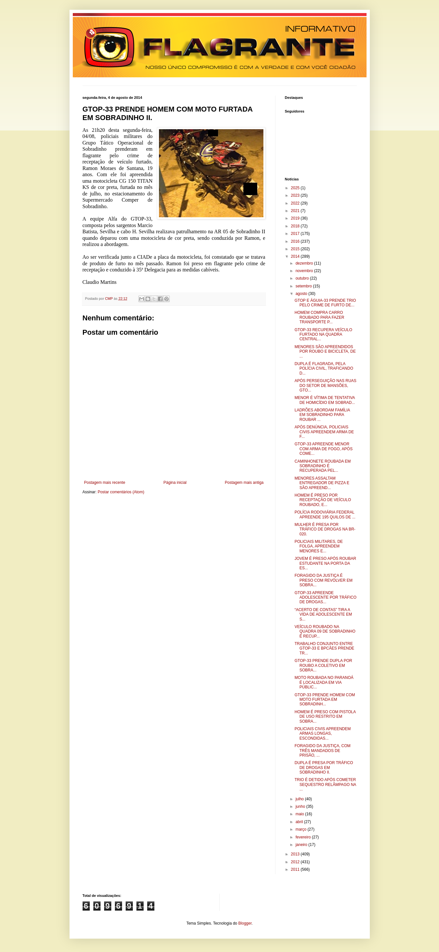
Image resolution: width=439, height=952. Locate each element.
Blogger (245, 923)
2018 (296, 226)
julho (300, 799)
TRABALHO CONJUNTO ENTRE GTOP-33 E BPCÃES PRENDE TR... (324, 648)
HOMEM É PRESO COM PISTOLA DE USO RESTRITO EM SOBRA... (324, 717)
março (301, 829)
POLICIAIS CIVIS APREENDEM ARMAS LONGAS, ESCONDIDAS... (322, 734)
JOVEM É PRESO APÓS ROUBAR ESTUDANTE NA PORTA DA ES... (325, 563)
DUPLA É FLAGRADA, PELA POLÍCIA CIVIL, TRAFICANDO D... (323, 368)
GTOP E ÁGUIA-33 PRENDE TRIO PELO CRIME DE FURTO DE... (325, 302)
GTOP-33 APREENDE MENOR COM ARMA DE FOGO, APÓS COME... (323, 449)
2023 (296, 195)
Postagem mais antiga (244, 482)
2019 (296, 218)
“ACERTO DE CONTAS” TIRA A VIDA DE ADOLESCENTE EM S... (323, 614)
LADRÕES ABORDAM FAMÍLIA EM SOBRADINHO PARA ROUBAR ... (322, 415)
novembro (304, 271)
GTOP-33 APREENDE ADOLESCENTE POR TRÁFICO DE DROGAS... (325, 598)
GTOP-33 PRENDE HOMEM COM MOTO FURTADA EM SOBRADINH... (324, 700)
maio (300, 814)
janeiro (301, 844)
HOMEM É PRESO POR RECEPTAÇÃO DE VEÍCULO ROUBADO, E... (322, 500)
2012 (296, 862)
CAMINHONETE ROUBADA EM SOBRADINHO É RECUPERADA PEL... (322, 466)
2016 (296, 241)
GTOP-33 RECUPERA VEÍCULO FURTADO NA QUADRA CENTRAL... (323, 335)
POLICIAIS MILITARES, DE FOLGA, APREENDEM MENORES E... (318, 546)
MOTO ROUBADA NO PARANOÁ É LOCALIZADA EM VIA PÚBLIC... (323, 682)
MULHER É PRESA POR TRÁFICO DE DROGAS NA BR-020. (324, 529)
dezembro (304, 263)
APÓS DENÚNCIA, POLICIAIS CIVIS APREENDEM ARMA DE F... (324, 432)
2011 (296, 869)
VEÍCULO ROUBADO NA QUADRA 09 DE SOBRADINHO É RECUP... (324, 631)
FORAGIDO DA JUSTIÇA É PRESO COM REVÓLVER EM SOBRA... (323, 580)
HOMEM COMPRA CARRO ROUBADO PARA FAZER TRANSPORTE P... (319, 317)
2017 (296, 233)
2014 (296, 256)
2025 (296, 188)
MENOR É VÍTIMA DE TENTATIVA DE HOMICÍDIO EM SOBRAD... (324, 400)
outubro (302, 278)
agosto (301, 293)
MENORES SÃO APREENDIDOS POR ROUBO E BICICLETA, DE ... (324, 352)
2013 (296, 854)
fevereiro (303, 837)
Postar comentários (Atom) (121, 492)
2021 (296, 210)
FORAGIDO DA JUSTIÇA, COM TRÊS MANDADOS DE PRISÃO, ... (322, 751)
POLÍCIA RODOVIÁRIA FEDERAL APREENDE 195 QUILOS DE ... (324, 514)
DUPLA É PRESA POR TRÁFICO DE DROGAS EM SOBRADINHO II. (323, 767)
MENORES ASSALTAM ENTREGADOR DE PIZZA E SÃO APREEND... (321, 483)
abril (299, 822)
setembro (304, 286)
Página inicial (175, 482)
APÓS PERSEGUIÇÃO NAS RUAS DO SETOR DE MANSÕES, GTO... (325, 385)
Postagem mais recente (104, 482)
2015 (296, 249)
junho (300, 806)
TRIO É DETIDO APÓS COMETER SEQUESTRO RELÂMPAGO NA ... (325, 784)
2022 (296, 203)
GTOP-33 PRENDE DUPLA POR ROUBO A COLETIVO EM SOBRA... (323, 665)
